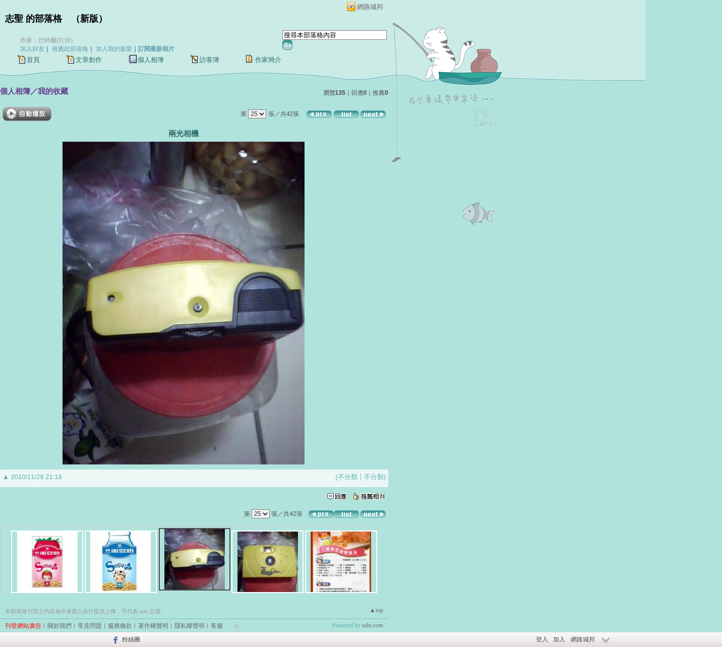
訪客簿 (209, 60)
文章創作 (89, 60)
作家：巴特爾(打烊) (46, 40)
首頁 (33, 60)
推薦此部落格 (70, 48)
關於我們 (59, 625)
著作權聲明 (153, 625)
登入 (542, 639)
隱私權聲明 (189, 625)
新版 (89, 19)
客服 (217, 625)
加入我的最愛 (114, 48)
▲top (376, 610)
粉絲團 (131, 639)
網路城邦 (370, 7)
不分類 (347, 477)
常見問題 (90, 625)
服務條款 (120, 625)
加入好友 (32, 48)
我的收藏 (53, 91)
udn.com (372, 625)
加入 (559, 639)
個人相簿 (151, 60)
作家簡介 (268, 60)
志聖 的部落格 (33, 19)
